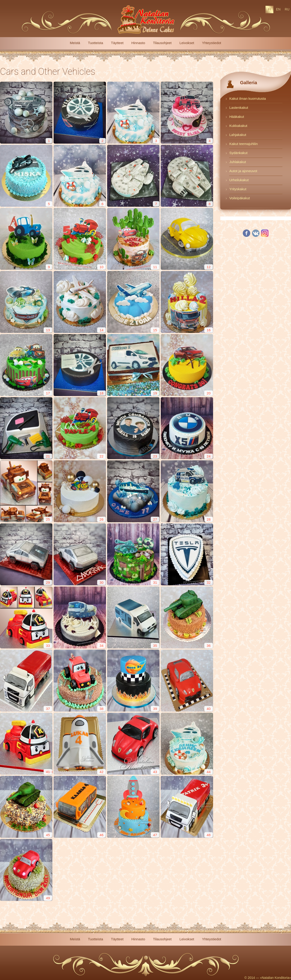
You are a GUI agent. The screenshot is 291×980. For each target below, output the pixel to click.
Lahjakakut (237, 135)
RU (287, 9)
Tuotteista (95, 43)
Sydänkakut (238, 153)
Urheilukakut (239, 180)
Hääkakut (236, 117)
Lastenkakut (238, 108)
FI (269, 9)
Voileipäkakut (239, 198)
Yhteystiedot (211, 43)
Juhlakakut (237, 162)
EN (278, 9)
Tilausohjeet (162, 43)
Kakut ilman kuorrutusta (247, 98)
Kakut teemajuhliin (243, 144)
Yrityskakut (237, 189)
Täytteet (117, 43)
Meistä (75, 43)
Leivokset (186, 43)
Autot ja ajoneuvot (243, 171)
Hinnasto (138, 43)
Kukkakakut (238, 126)
